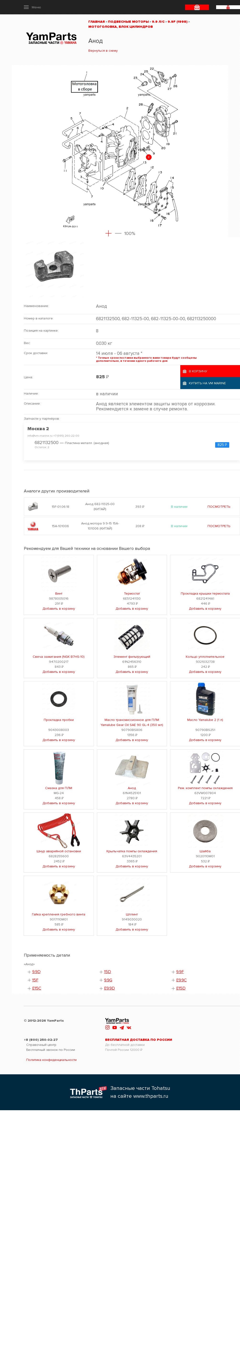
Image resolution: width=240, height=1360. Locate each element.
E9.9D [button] (109, 988)
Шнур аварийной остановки (59, 851)
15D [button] (107, 971)
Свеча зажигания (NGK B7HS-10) (59, 657)
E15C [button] (36, 988)
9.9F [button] (180, 971)
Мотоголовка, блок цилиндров (120, 27)
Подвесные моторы (128, 22)
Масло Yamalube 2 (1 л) (205, 720)
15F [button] (35, 980)
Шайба (205, 851)
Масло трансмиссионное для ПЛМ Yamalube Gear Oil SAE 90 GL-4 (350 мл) (132, 722)
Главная (96, 22)
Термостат (132, 593)
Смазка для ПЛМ (58, 788)
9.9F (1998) (177, 22)
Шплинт (132, 914)
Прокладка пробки (59, 720)
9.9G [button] (108, 980)
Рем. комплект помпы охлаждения (205, 788)
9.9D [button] (36, 971)
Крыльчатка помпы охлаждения (132, 851)
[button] (32, 7)
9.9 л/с (158, 22)
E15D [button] (181, 988)
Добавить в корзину (59, 609)
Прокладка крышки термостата (205, 593)
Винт (58, 593)
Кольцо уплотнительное (205, 657)
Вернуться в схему (103, 51)
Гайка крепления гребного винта (58, 914)
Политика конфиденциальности (51, 1060)
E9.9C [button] (181, 980)
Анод (132, 788)
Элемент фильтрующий (132, 657)
